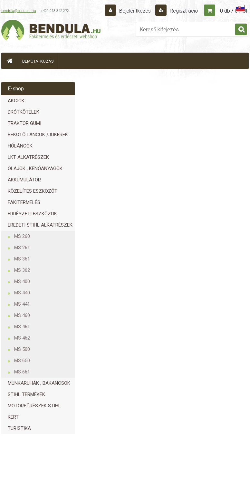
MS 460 (22, 315)
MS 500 (22, 349)
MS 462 (22, 338)
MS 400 (22, 281)
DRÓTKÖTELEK (23, 112)
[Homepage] (10, 61)
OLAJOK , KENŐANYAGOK (35, 168)
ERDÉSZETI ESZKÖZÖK (32, 214)
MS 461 (22, 327)
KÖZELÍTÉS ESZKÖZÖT (32, 191)
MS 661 (22, 372)
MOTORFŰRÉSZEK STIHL (34, 406)
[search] (241, 30)
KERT (13, 417)
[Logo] (51, 31)
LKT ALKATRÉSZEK (28, 157)
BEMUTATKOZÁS (38, 61)
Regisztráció (183, 11)
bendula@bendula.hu (18, 11)
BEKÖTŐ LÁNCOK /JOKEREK (38, 135)
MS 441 (22, 304)
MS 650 (22, 360)
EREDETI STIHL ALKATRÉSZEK (40, 225)
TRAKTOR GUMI (24, 123)
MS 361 (22, 259)
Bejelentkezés (135, 11)
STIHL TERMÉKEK (26, 394)
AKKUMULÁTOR (24, 180)
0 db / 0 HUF (234, 11)
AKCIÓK (16, 101)
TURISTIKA (19, 428)
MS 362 (22, 270)
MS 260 (22, 236)
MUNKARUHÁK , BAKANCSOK (39, 383)
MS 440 (22, 293)
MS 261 (22, 247)
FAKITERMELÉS (24, 202)
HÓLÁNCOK (20, 146)
